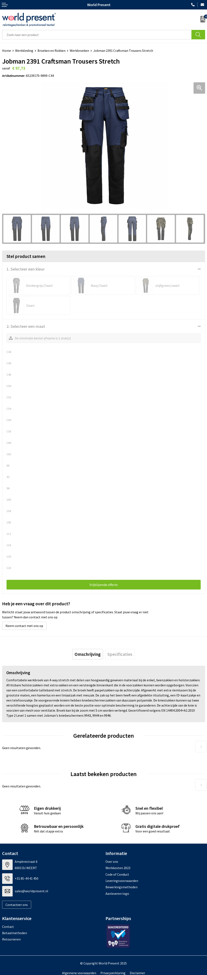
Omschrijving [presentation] (88, 654)
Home (6, 50)
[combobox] (97, 34)
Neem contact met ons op (24, 626)
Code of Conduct (117, 874)
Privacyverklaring (113, 973)
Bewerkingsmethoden (122, 887)
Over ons (112, 861)
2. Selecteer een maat (26, 326)
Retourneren (11, 939)
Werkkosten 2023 (118, 868)
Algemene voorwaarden (79, 973)
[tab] (87, 654)
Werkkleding (24, 50)
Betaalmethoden (14, 933)
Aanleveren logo (117, 893)
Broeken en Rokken (51, 50)
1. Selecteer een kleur (26, 269)
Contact (8, 926)
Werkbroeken (79, 50)
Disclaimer (137, 973)
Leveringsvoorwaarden (122, 881)
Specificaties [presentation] (119, 654)
